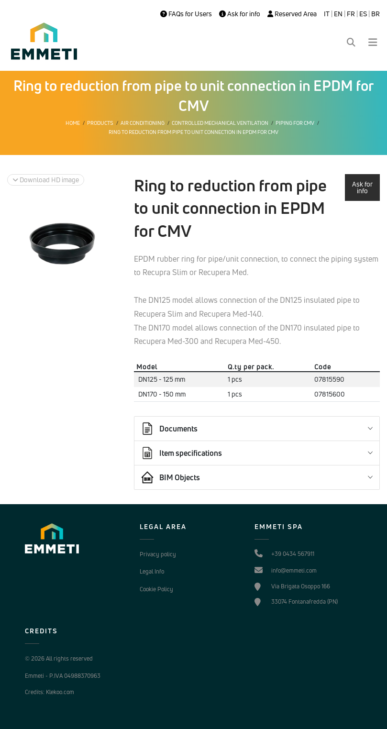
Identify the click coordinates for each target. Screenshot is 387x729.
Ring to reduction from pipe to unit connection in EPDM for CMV (193, 132)
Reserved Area (292, 14)
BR (375, 14)
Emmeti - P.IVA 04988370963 (62, 676)
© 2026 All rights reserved (59, 658)
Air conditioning (143, 123)
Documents (169, 428)
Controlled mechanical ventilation (220, 123)
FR (351, 14)
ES (363, 14)
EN (338, 14)
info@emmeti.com (294, 570)
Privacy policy (158, 554)
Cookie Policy (156, 589)
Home (73, 123)
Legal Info (152, 571)
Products (100, 123)
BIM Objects (170, 477)
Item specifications (181, 453)
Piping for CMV (295, 123)
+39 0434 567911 (292, 554)
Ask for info (239, 14)
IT (327, 14)
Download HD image (45, 179)
